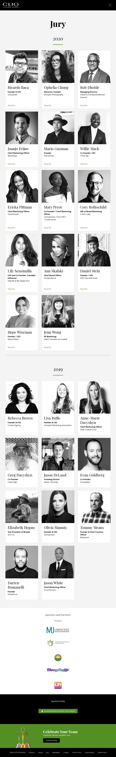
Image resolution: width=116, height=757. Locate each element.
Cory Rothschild (93, 207)
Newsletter (56, 752)
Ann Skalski (53, 270)
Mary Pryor (53, 207)
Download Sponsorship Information (58, 711)
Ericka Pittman (20, 207)
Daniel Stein (90, 270)
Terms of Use (76, 752)
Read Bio (11, 105)
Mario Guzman (56, 148)
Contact (66, 752)
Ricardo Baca (18, 87)
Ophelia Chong (56, 87)
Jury (47, 752)
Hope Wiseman (20, 332)
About (41, 752)
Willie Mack (89, 148)
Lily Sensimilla (20, 270)
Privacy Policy (89, 752)
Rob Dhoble (89, 87)
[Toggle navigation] (110, 5)
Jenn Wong (52, 332)
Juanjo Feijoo (18, 148)
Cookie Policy (101, 752)
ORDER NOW (51, 740)
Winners (32, 752)
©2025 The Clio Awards (17, 752)
